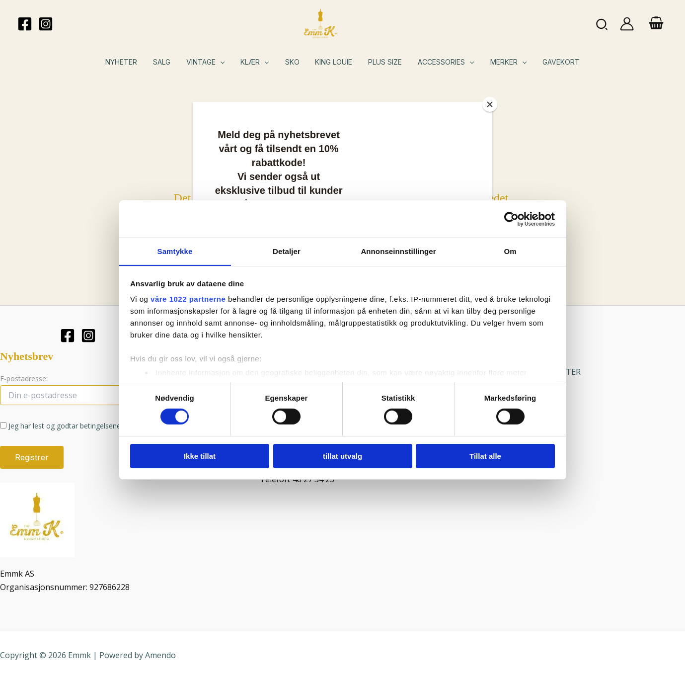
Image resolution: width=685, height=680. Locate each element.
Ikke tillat (200, 456)
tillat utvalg (342, 456)
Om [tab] (510, 251)
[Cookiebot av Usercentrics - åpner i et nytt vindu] (511, 218)
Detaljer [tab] (287, 251)
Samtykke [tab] (175, 251)
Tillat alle (485, 456)
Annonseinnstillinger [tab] (398, 251)
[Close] (489, 104)
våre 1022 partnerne (188, 299)
